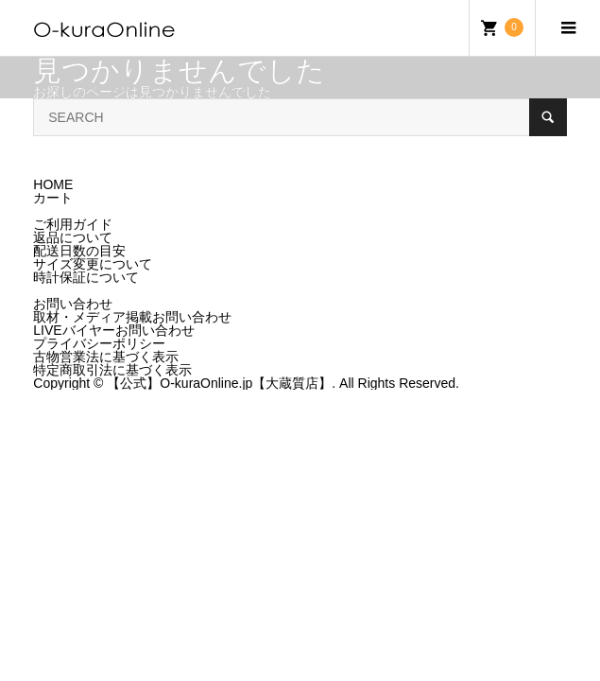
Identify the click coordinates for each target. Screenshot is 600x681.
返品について (72, 237)
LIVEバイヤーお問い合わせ (113, 330)
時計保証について (86, 277)
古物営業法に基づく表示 (106, 356)
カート (53, 197)
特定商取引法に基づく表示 (112, 369)
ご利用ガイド (72, 224)
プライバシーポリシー (99, 343)
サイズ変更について (92, 263)
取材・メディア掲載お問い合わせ (132, 316)
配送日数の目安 (79, 250)
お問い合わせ (72, 303)
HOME (53, 184)
